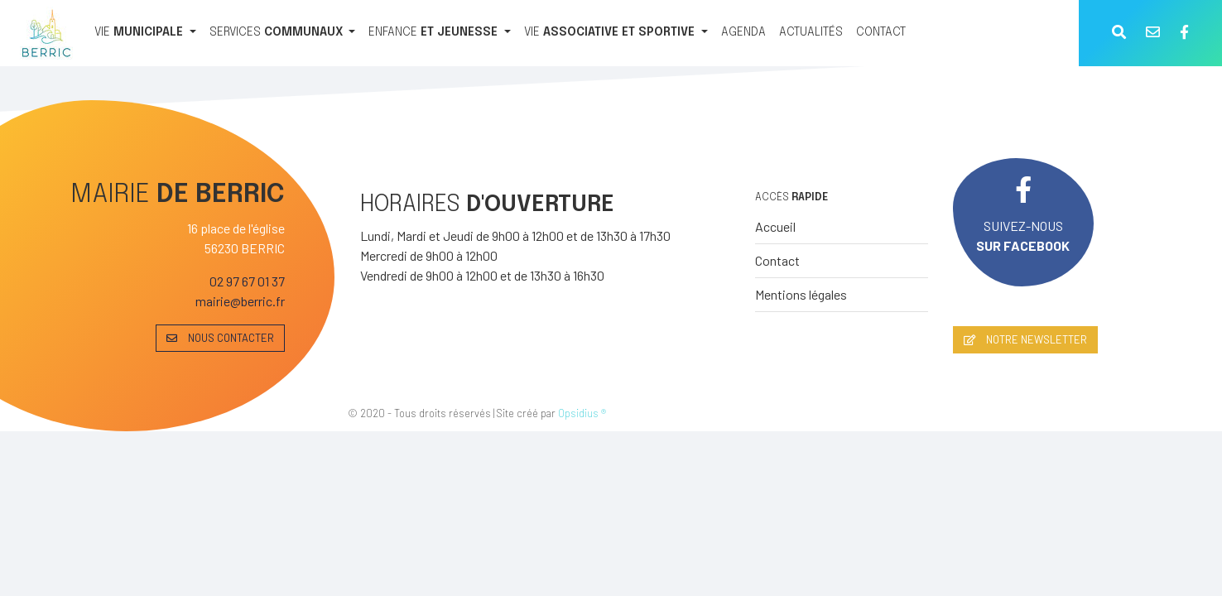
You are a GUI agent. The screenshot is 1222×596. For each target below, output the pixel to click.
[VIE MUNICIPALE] (145, 33)
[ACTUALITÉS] (810, 33)
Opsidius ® (582, 413)
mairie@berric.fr (240, 301)
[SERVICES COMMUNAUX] (283, 33)
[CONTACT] (880, 33)
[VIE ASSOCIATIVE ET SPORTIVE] (615, 33)
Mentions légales (801, 294)
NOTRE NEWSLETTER (1025, 339)
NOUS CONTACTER (220, 337)
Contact (777, 260)
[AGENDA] (743, 33)
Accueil (775, 226)
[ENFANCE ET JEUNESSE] (439, 33)
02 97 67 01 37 (247, 281)
